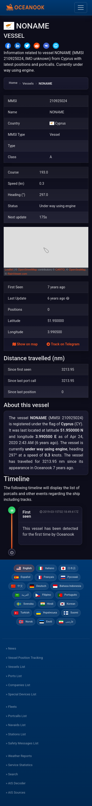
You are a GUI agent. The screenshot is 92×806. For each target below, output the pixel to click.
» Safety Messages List (22, 743)
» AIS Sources (15, 792)
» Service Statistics (19, 765)
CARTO (60, 269)
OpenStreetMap (27, 269)
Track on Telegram (63, 344)
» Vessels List (15, 667)
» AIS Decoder (16, 783)
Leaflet (9, 269)
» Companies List (18, 685)
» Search (12, 774)
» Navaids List (16, 725)
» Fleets (11, 707)
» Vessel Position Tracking (24, 658)
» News (11, 648)
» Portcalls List (16, 716)
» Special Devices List (21, 694)
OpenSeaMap (77, 269)
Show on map (25, 344)
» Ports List (14, 676)
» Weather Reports (19, 756)
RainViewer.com (17, 273)
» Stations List (16, 734)
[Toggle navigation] (80, 7)
